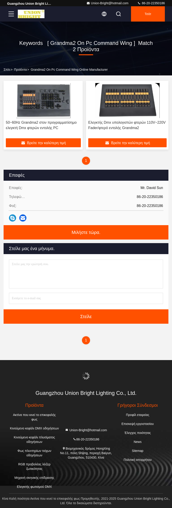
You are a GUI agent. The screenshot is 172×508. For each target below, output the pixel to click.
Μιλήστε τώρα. (86, 232)
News (138, 442)
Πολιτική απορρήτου (138, 460)
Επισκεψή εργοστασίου (138, 424)
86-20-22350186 (151, 3)
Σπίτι (7, 69)
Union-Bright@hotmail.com (107, 3)
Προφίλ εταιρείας (137, 415)
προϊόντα (20, 69)
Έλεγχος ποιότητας (137, 433)
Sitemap (137, 451)
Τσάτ (148, 14)
